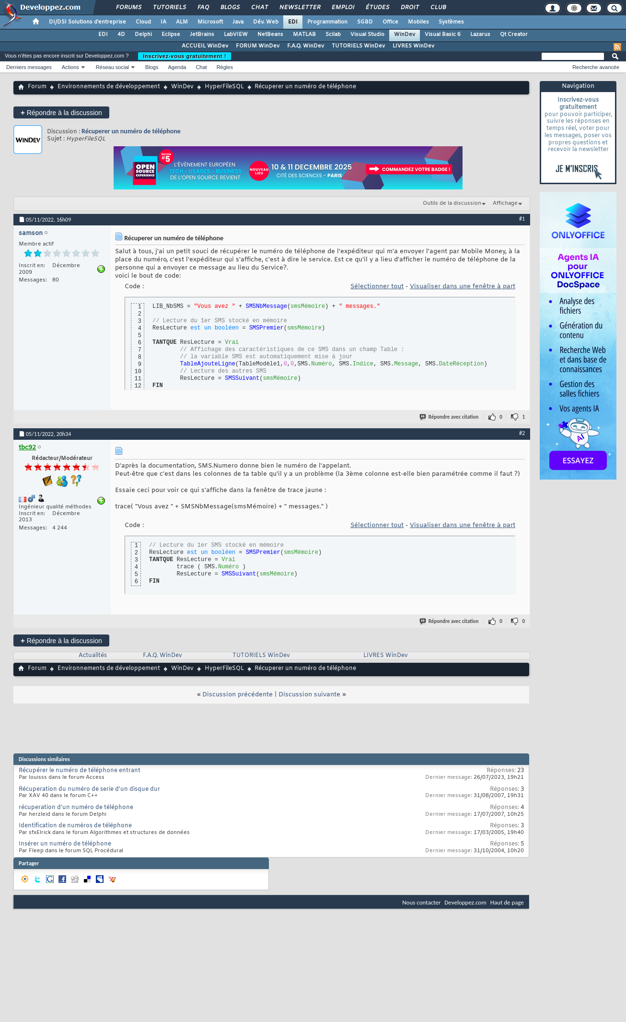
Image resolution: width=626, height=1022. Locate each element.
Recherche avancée (595, 67)
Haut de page (507, 902)
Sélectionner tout (377, 286)
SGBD (365, 22)
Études (377, 8)
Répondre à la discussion (61, 112)
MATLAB (304, 34)
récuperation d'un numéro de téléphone (76, 807)
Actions (70, 67)
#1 (522, 218)
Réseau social (112, 67)
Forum (37, 87)
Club (437, 8)
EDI (293, 22)
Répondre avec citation (449, 417)
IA (163, 22)
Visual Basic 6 (443, 34)
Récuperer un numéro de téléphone (131, 131)
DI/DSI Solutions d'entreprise (87, 22)
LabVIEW (236, 34)
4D (121, 34)
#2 (522, 433)
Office (390, 22)
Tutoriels (168, 8)
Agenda (177, 67)
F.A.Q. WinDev (305, 46)
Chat (259, 8)
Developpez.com (465, 902)
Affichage (505, 203)
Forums (128, 8)
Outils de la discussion (452, 203)
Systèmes (451, 22)
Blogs (229, 8)
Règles (225, 67)
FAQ (202, 8)
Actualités (93, 655)
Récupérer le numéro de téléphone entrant (79, 771)
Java (237, 22)
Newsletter (299, 8)
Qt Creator (514, 34)
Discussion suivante (309, 695)
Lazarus (480, 34)
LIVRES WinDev (413, 46)
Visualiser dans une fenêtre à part (462, 286)
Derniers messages (29, 67)
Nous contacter (421, 902)
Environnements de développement (109, 87)
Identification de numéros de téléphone (75, 826)
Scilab (333, 34)
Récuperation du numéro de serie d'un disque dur (89, 789)
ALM (182, 22)
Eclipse (171, 34)
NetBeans (270, 34)
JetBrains (202, 34)
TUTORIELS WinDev (358, 46)
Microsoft (210, 22)
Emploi (342, 8)
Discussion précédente (237, 695)
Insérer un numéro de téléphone (65, 844)
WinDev (404, 34)
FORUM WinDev (257, 46)
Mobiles (418, 22)
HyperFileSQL (224, 87)
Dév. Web (265, 22)
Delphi (143, 34)
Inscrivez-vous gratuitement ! (184, 56)
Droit (409, 8)
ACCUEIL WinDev (205, 46)
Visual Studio (367, 34)
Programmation (327, 22)
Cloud (143, 22)
